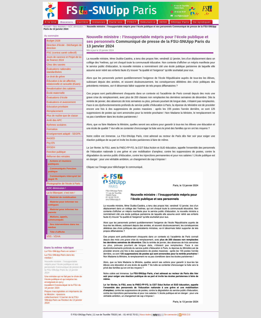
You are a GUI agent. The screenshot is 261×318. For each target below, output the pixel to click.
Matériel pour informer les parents (63, 211)
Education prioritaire (57, 106)
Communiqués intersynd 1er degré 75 (64, 177)
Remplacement (55, 111)
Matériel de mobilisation (62, 197)
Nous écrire (145, 314)
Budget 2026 (53, 40)
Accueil (47, 26)
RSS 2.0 (184, 314)
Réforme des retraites (58, 156)
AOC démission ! (76, 26)
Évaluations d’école (57, 97)
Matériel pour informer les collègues (63, 203)
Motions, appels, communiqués (58, 218)
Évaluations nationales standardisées (59, 70)
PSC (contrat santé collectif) (62, 52)
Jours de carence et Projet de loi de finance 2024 (64, 58)
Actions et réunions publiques (59, 162)
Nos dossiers (59, 26)
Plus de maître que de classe (62, 115)
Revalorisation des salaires (61, 88)
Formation (52, 129)
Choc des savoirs (56, 64)
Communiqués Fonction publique (62, 170)
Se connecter (170, 314)
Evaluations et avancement (61, 102)
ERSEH (51, 147)
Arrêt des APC (54, 120)
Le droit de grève (56, 76)
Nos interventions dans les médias (63, 226)
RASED (51, 138)
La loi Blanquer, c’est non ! (61, 192)
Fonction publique (56, 152)
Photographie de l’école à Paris (63, 183)
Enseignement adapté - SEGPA (63, 134)
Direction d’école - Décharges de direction (64, 46)
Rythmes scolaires (56, 125)
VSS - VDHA (53, 236)
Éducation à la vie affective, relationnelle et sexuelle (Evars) (63, 82)
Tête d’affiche (56, 232)
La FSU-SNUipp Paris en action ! (61, 251)
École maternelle (56, 93)
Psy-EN (51, 143)
